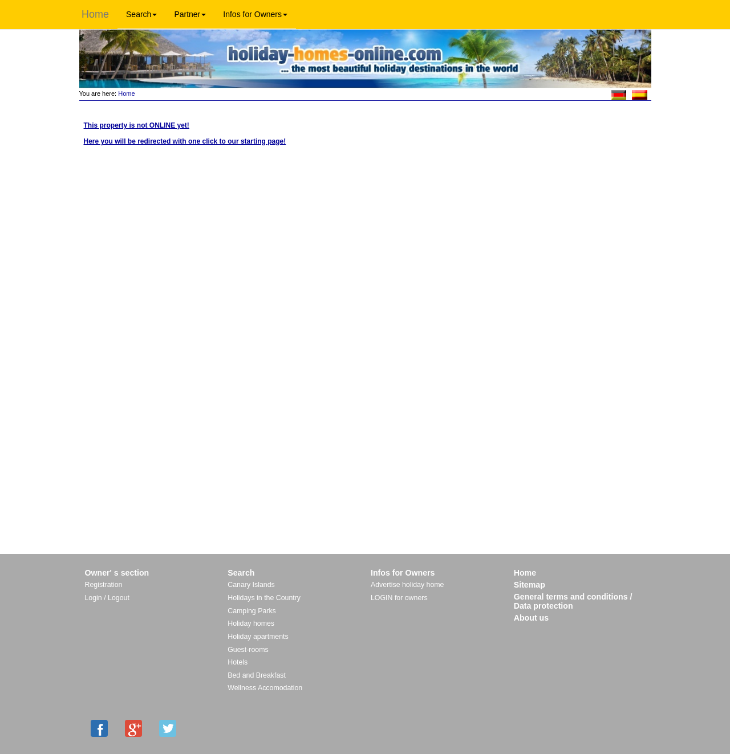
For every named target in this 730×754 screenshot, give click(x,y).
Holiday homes (251, 623)
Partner (190, 14)
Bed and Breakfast (257, 675)
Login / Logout (107, 598)
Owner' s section (117, 572)
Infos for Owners (255, 14)
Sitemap (529, 584)
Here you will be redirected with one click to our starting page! (185, 141)
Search (141, 14)
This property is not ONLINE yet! (136, 125)
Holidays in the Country (264, 598)
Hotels (238, 662)
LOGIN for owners (399, 598)
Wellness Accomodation (265, 688)
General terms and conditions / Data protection (573, 601)
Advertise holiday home (407, 585)
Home (95, 14)
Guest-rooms (248, 650)
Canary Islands (251, 585)
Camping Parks (252, 611)
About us (531, 617)
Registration (104, 585)
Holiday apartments (258, 637)
